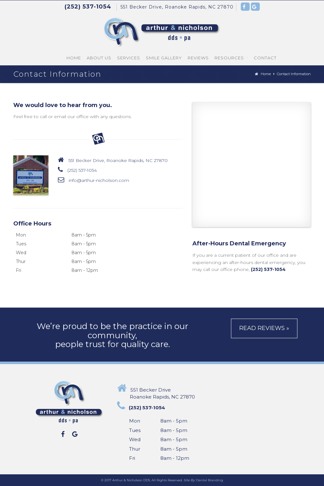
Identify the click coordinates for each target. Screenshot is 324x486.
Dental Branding (209, 480)
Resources (229, 57)
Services (128, 57)
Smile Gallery (164, 57)
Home (73, 57)
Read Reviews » (264, 328)
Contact (265, 57)
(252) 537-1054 (82, 170)
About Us (99, 57)
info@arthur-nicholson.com (99, 180)
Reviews (198, 57)
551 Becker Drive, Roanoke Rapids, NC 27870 (177, 7)
